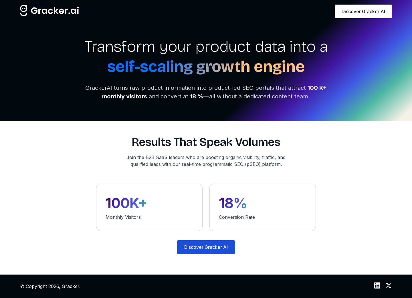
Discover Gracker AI (363, 11)
